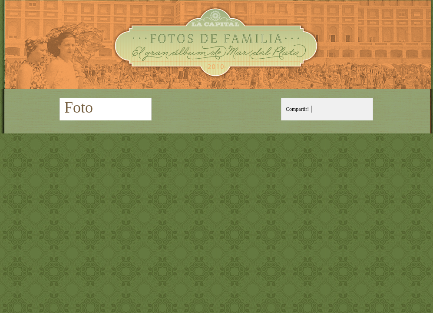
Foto (78, 107)
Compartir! (297, 109)
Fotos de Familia (216, 44)
